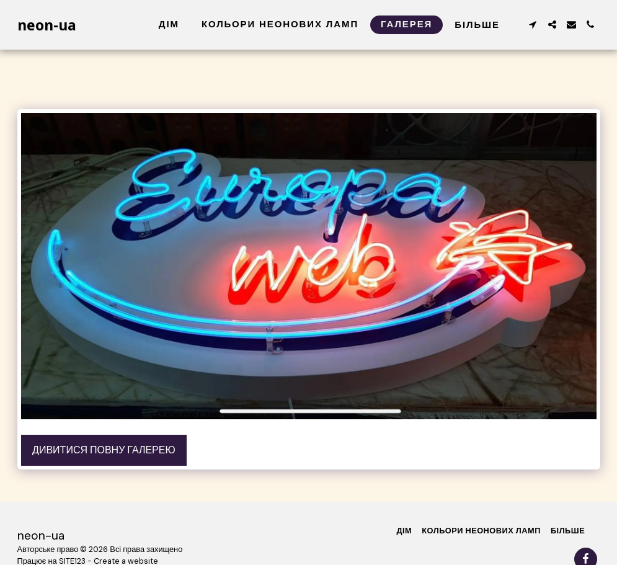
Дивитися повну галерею (103, 449)
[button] (533, 24)
